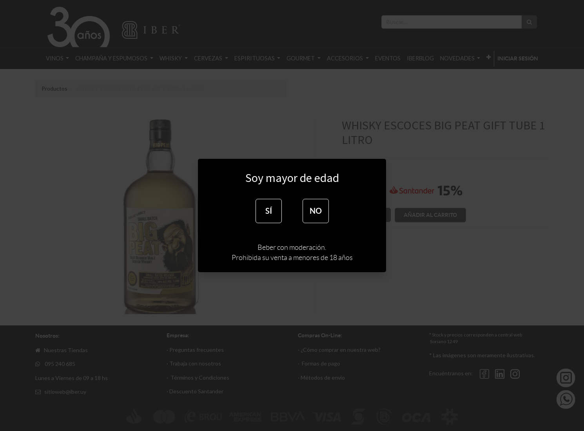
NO (316, 210)
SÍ (268, 210)
